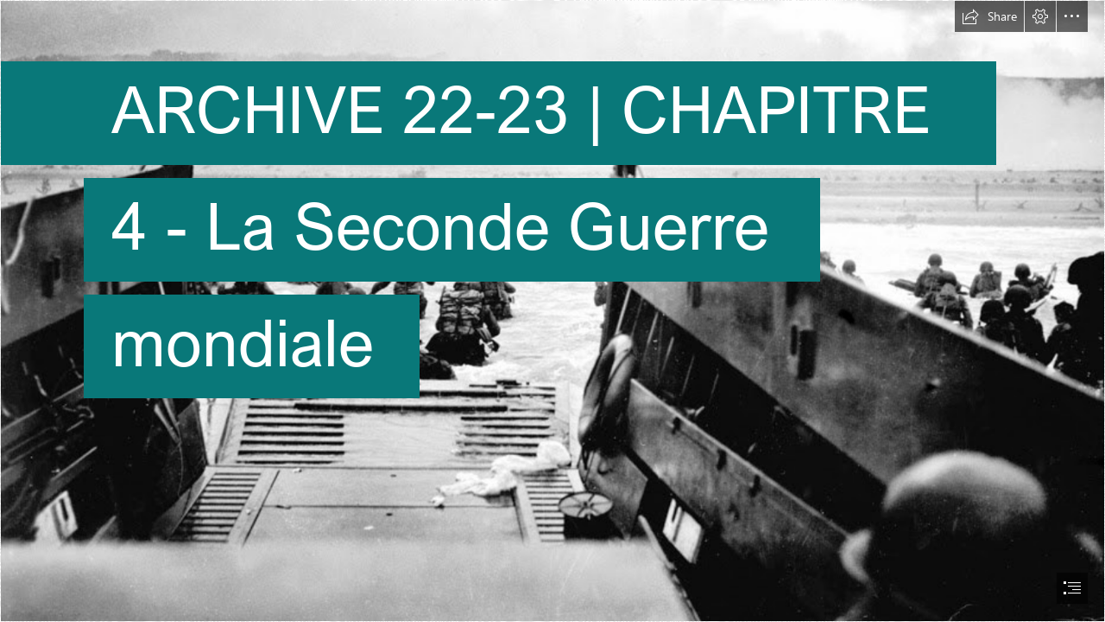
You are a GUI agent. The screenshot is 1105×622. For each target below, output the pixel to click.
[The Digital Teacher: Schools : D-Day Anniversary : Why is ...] (552, 311)
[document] (552, 311)
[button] (989, 16)
